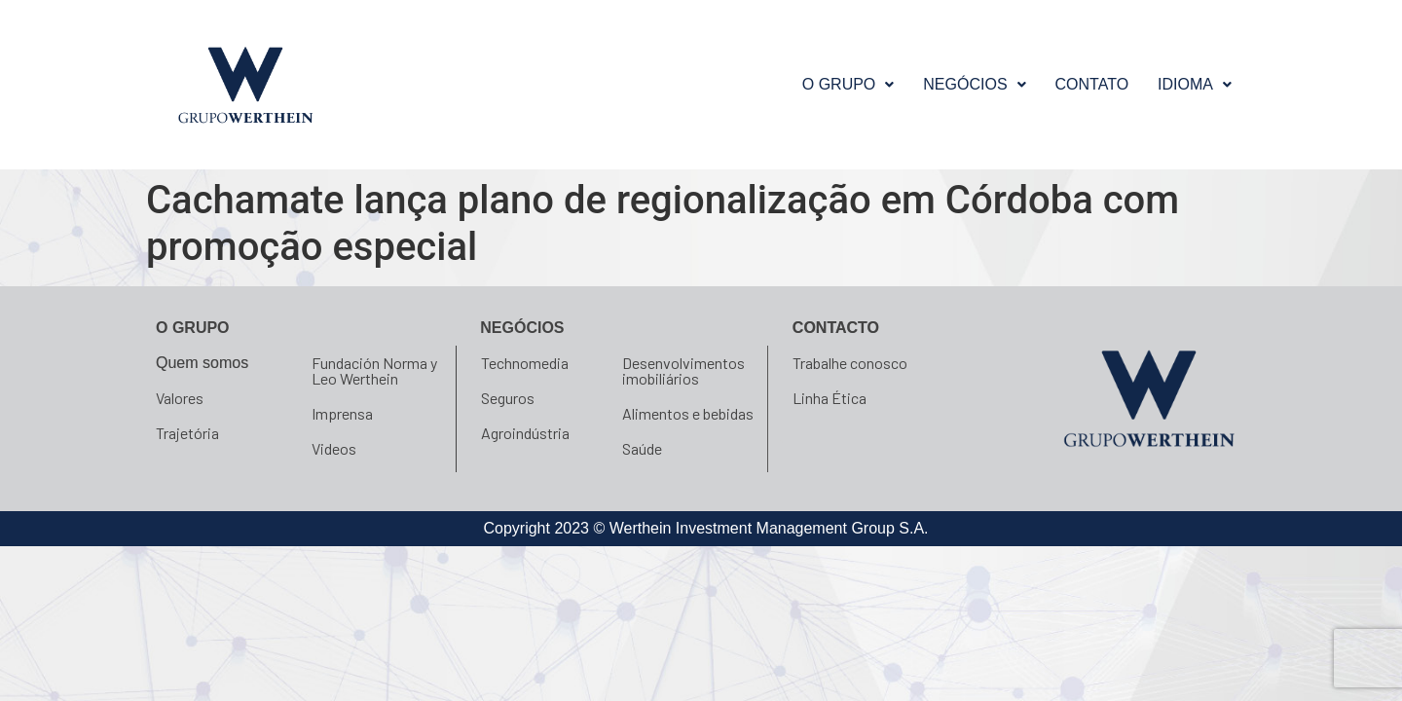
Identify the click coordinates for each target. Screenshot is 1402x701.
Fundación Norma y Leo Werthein (374, 370)
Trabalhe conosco (850, 362)
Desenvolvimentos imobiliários (683, 370)
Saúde (642, 448)
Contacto (836, 327)
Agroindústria (525, 433)
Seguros (508, 397)
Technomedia (525, 362)
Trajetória (187, 433)
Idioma (1195, 84)
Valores (179, 397)
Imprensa (342, 413)
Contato (1092, 84)
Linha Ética (830, 397)
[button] (848, 84)
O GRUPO (848, 84)
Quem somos (202, 362)
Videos (334, 448)
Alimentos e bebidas (688, 413)
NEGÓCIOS (974, 84)
